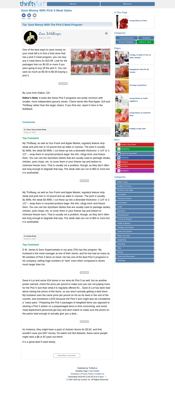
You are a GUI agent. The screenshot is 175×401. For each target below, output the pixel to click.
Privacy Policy (87, 374)
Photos (120, 252)
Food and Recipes (124, 219)
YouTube (122, 166)
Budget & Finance (124, 186)
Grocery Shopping (126, 42)
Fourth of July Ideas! (127, 153)
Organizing (121, 240)
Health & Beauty (123, 223)
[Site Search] (127, 4)
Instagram (123, 170)
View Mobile (94, 371)
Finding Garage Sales (137, 129)
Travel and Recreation (126, 256)
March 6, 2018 (145, 42)
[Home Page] (32, 1)
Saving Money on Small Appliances (138, 99)
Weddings (121, 260)
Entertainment (123, 215)
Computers (121, 194)
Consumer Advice (127, 38)
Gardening (123, 149)
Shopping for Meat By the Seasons (139, 70)
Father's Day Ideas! (126, 144)
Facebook (123, 157)
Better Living (122, 182)
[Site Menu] (73, 4)
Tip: (52, 24)
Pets (119, 248)
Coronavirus (122, 203)
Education (121, 211)
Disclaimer (75, 374)
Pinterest (122, 162)
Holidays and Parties (125, 227)
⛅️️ (106, 377)
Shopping (146, 38)
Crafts (119, 207)
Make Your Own (123, 236)
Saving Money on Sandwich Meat (140, 114)
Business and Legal (125, 190)
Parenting (121, 244)
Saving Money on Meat (138, 21)
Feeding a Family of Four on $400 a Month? (140, 56)
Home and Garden (124, 231)
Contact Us (99, 374)
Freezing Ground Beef (137, 85)
